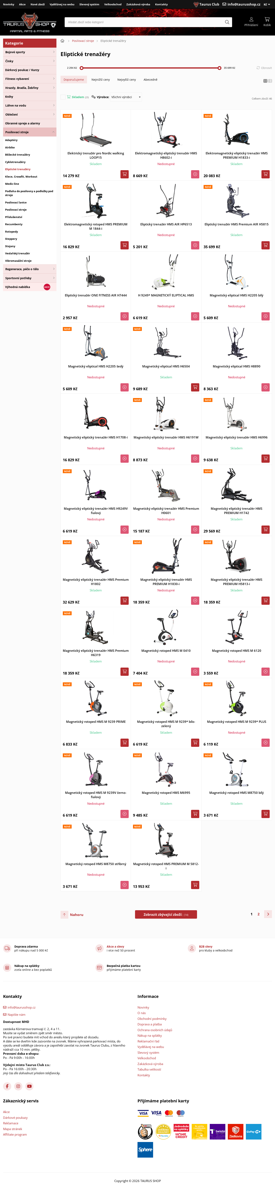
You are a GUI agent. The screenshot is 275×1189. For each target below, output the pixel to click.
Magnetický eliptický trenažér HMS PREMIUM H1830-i (166, 581)
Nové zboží (38, 4)
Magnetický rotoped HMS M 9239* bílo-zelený (166, 724)
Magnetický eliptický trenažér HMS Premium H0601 (166, 510)
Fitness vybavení (17, 79)
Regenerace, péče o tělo (22, 269)
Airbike (10, 147)
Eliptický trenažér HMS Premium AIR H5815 (237, 224)
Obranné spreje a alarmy (22, 123)
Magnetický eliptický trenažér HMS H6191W (166, 437)
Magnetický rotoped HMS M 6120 (236, 650)
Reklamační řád (148, 1041)
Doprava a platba (150, 1024)
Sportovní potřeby (18, 278)
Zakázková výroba (138, 4)
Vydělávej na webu (62, 4)
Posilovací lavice (16, 202)
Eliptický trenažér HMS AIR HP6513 (166, 224)
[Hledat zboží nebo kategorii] (148, 22)
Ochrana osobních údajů (155, 1030)
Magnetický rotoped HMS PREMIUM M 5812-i (166, 866)
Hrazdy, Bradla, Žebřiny (21, 88)
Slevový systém (89, 4)
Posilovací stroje (17, 132)
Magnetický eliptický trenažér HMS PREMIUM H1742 (236, 510)
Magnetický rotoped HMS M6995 (166, 793)
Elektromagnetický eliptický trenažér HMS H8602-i (166, 155)
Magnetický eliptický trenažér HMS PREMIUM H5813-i (236, 581)
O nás (142, 1013)
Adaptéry (11, 140)
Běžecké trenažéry (17, 154)
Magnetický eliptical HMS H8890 (236, 366)
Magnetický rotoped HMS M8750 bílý (236, 793)
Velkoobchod (112, 4)
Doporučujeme (74, 79)
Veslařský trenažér (17, 253)
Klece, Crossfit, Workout (21, 176)
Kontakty (161, 4)
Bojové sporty (15, 52)
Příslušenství (13, 217)
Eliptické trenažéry (17, 169)
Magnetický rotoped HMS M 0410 (166, 650)
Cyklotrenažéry (15, 162)
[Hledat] (227, 22)
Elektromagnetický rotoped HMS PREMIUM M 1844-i (95, 226)
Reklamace (10, 1123)
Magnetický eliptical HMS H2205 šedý (95, 366)
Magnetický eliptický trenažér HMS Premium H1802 (96, 581)
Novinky (8, 4)
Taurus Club (209, 4)
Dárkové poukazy (15, 1118)
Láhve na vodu (15, 105)
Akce (22, 4)
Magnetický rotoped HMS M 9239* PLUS (236, 722)
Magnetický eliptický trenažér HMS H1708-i (96, 437)
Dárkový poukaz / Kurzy (22, 70)
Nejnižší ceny (101, 79)
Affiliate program (15, 1134)
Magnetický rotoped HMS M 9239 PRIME (96, 722)
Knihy (9, 97)
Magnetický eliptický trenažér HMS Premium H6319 (96, 652)
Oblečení (11, 114)
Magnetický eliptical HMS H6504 (166, 366)
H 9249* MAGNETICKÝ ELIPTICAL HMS (166, 295)
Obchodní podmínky (152, 1019)
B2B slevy (205, 946)
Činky (9, 61)
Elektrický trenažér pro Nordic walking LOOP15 (96, 155)
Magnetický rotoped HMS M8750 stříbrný (95, 864)
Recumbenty (13, 224)
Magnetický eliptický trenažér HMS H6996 (237, 437)
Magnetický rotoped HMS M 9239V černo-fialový (95, 795)
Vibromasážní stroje (18, 261)
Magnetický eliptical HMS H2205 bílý (236, 295)
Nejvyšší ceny (126, 79)
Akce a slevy (115, 946)
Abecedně (150, 79)
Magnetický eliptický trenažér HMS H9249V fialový (96, 510)
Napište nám (16, 1014)
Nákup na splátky (150, 1035)
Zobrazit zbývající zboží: (166, 914)
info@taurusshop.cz (244, 4)
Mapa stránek (12, 1129)
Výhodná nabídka (17, 287)
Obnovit (266, 68)
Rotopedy (11, 231)
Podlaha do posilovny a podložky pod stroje (29, 193)
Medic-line (12, 184)
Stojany (10, 246)
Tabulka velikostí (149, 1069)
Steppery (11, 239)
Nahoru (76, 914)
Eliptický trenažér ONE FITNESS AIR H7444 (96, 295)
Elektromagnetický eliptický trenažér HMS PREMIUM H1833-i (237, 155)
